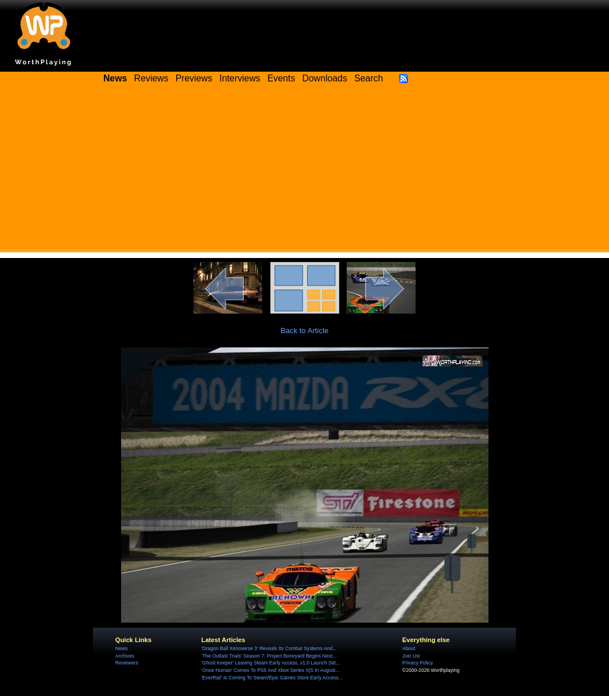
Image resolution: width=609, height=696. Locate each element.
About (408, 648)
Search (368, 78)
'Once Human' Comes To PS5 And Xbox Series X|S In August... (270, 670)
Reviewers (126, 663)
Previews (194, 78)
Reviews (151, 78)
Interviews (239, 78)
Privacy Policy (417, 663)
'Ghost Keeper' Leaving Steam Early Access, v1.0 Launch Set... (270, 663)
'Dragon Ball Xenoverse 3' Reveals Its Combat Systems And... (268, 648)
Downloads (324, 78)
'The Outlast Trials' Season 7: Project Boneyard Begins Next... (268, 656)
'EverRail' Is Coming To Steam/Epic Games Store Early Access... (272, 678)
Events (281, 78)
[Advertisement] (304, 172)
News (121, 648)
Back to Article (305, 330)
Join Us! (411, 656)
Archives (124, 656)
